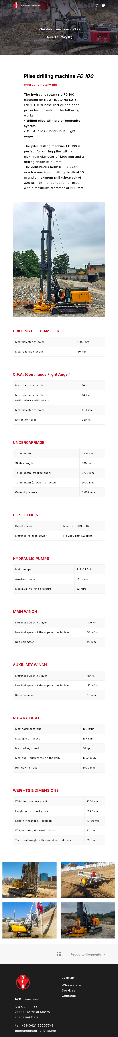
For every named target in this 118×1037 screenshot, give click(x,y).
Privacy (74, 1032)
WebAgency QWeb (94, 1032)
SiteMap (48, 1032)
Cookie (61, 1032)
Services (68, 923)
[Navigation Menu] (103, 5)
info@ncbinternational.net (35, 964)
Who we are (71, 918)
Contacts (69, 929)
